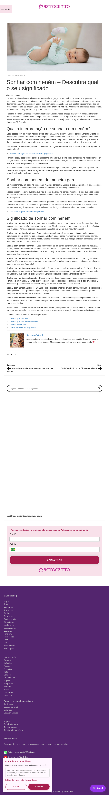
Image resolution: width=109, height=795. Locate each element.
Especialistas (10, 628)
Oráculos (8, 663)
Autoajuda (9, 610)
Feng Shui (8, 634)
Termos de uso (31, 780)
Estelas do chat (11, 707)
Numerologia (10, 657)
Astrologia (8, 607)
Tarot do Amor (10, 727)
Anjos (6, 601)
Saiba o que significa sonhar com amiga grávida (31, 153)
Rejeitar (16, 787)
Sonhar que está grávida (21, 319)
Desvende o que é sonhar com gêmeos (27, 211)
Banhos (7, 613)
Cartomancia (10, 619)
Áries (6, 604)
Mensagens (9, 648)
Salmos (7, 675)
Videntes (8, 710)
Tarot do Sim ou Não (13, 730)
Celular (13, 544)
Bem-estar (8, 616)
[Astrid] (98, 788)
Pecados (8, 666)
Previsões (8, 669)
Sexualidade (9, 678)
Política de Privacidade (14, 780)
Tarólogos (8, 704)
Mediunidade (9, 645)
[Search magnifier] (99, 388)
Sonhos (11, 355)
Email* (12, 534)
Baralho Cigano (11, 724)
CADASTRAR (54, 560)
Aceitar (39, 787)
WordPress (68, 791)
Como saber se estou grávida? (23, 327)
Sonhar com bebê (18, 324)
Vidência (8, 695)
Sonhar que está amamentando (24, 322)
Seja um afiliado (11, 713)
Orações (8, 660)
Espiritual (8, 631)
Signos (7, 681)
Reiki (6, 672)
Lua (5, 643)
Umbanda (8, 692)
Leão (6, 640)
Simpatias (8, 683)
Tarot (6, 689)
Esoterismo (9, 625)
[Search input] (53, 388)
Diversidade (9, 622)
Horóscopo (9, 637)
